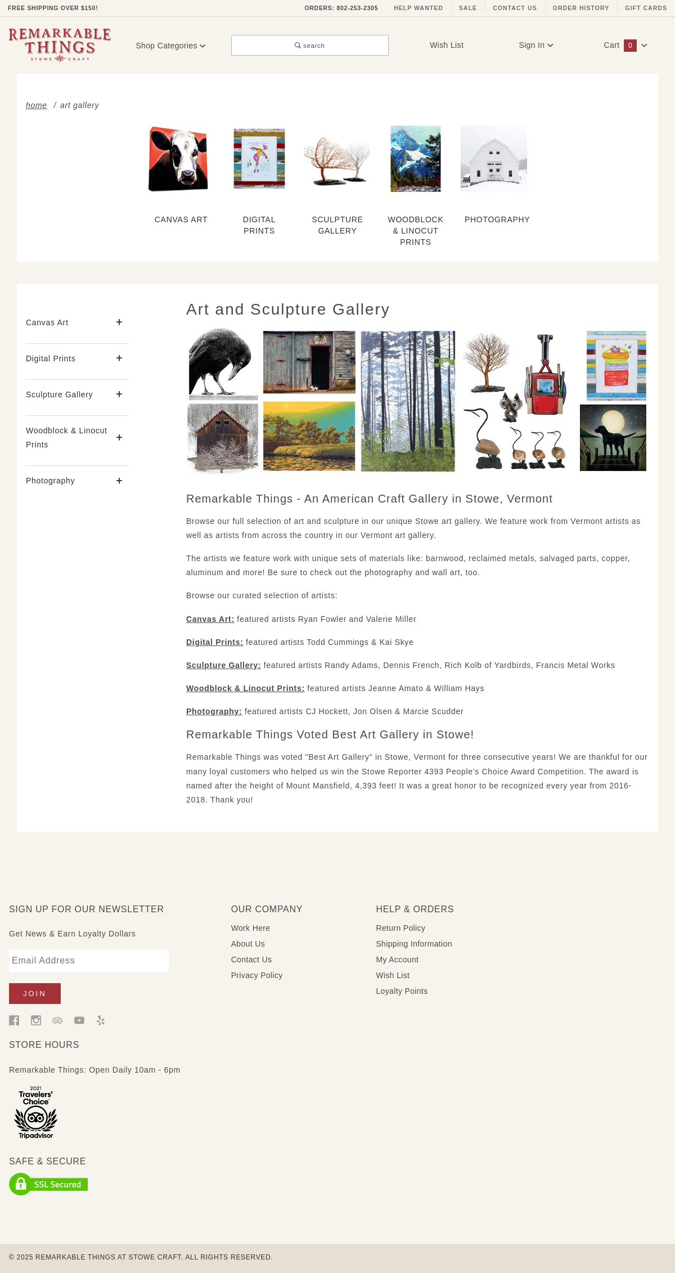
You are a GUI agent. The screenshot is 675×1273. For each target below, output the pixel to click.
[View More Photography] (119, 481)
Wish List (447, 45)
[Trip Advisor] (57, 1019)
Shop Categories (171, 45)
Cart (626, 45)
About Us (248, 943)
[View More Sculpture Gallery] (119, 394)
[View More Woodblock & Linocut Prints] (119, 438)
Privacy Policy (257, 975)
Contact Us (515, 8)
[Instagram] (36, 1019)
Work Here (251, 928)
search (310, 45)
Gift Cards (646, 8)
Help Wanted (418, 8)
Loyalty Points (402, 991)
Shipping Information (414, 943)
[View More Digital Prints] (119, 358)
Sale (468, 8)
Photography (50, 480)
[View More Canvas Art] (119, 322)
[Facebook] (14, 1019)
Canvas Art (47, 322)
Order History (581, 8)
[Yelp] (101, 1019)
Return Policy (400, 928)
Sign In (536, 45)
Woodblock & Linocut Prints (66, 437)
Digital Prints (50, 358)
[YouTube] (79, 1019)
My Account (397, 959)
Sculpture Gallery (59, 394)
